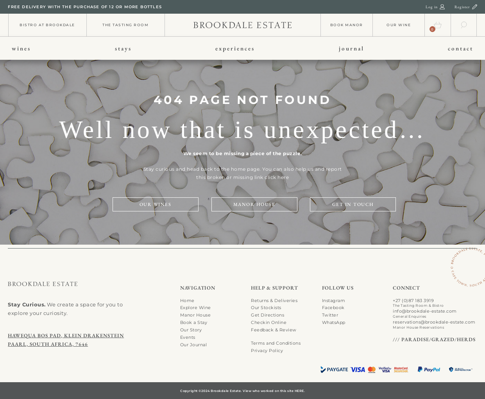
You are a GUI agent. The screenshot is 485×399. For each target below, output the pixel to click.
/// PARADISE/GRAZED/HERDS (434, 339)
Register (462, 6)
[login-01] (442, 6)
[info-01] (242, 24)
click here (277, 177)
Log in (432, 6)
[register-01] (474, 6)
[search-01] (464, 23)
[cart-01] (438, 23)
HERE (299, 391)
